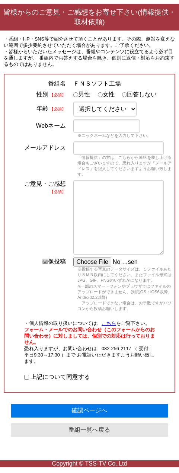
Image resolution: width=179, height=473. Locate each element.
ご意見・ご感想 (45, 187)
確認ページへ (89, 410)
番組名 (57, 83)
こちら (109, 323)
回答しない (139, 94)
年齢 (51, 108)
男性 (81, 94)
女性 (106, 94)
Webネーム (51, 125)
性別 (51, 94)
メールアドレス (45, 147)
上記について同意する (57, 377)
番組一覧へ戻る (89, 429)
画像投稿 (54, 261)
